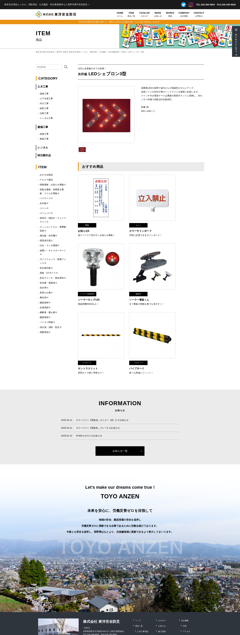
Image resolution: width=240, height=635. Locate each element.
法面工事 (44, 113)
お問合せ (199, 14)
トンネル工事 (46, 118)
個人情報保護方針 (190, 594)
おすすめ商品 (46, 175)
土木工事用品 (143, 586)
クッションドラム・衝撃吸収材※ (53, 229)
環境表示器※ (46, 240)
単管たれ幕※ (46, 292)
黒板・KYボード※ (49, 273)
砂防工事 (44, 108)
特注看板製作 (143, 607)
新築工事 (44, 139)
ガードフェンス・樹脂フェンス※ (53, 261)
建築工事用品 (143, 590)
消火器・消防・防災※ (51, 327)
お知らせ (158, 14)
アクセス (187, 586)
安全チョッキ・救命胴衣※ (53, 278)
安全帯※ (44, 287)
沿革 (185, 581)
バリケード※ (46, 198)
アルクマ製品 (46, 179)
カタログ (144, 14)
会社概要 (185, 577)
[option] (106, 114)
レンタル (43, 147)
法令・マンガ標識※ (50, 245)
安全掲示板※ (46, 268)
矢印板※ (44, 203)
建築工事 (43, 127)
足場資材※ (45, 307)
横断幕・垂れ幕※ (48, 312)
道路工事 (44, 93)
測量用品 (141, 611)
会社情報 (183, 14)
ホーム (120, 14)
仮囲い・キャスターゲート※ (53, 252)
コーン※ (44, 208)
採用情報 (187, 590)
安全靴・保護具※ (48, 283)
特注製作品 (44, 155)
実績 (170, 14)
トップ (138, 577)
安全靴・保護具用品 (145, 602)
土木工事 (43, 86)
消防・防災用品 (143, 598)
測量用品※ (45, 332)
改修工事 (44, 134)
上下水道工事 (46, 98)
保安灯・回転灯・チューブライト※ (53, 220)
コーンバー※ (46, 213)
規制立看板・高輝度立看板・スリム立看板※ (52, 191)
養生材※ (44, 297)
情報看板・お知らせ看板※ (53, 184)
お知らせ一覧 (120, 408)
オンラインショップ (236, 43)
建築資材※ (45, 302)
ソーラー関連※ (47, 322)
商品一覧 (131, 14)
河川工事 (44, 103)
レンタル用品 (143, 594)
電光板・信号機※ (48, 235)
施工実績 (162, 586)
